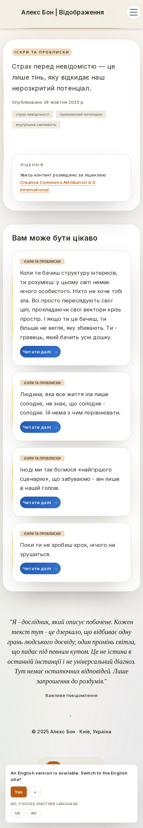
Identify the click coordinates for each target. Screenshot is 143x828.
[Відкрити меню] (133, 12)
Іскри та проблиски (42, 52)
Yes (19, 792)
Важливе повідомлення (72, 695)
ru (34, 813)
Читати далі (40, 351)
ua (17, 813)
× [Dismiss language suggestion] (35, 792)
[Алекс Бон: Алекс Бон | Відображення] (63, 12)
